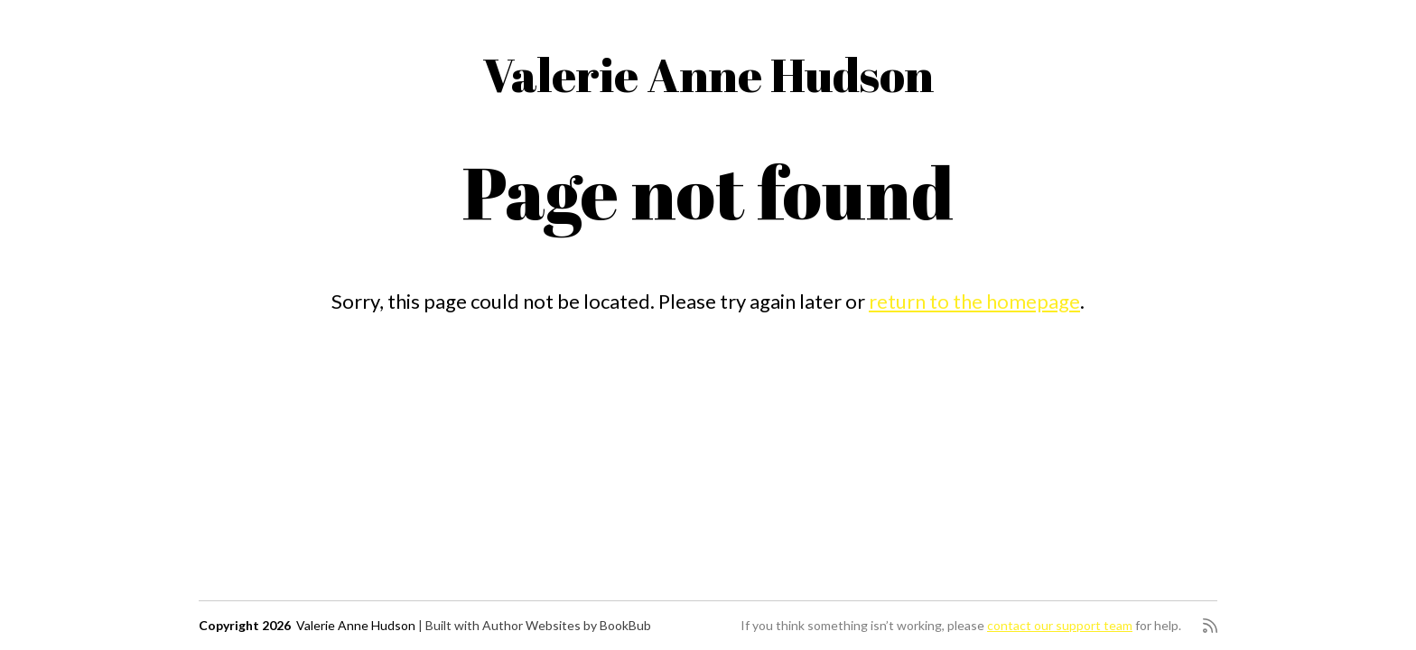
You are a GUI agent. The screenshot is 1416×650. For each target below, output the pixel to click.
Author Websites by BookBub (566, 625)
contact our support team (1059, 625)
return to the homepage (974, 301)
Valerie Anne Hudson (708, 74)
